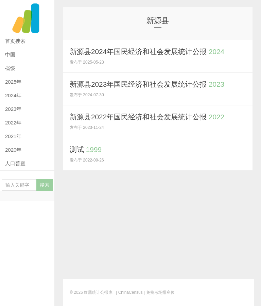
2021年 (13, 136)
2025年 (13, 82)
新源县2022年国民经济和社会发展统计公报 (151, 117)
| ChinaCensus (129, 292)
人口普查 (15, 163)
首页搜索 (15, 41)
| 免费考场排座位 (159, 292)
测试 (86, 149)
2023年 (13, 109)
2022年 (13, 122)
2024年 (13, 95)
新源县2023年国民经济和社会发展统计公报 (151, 84)
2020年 (13, 150)
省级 (10, 68)
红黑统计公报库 (27, 17)
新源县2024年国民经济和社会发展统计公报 (151, 51)
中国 (10, 54)
